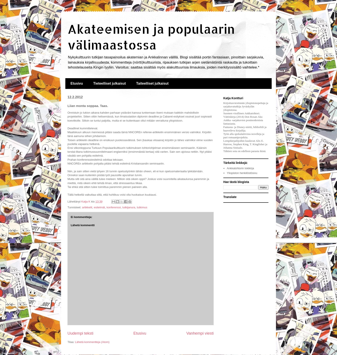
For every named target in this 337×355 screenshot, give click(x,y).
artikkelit (87, 207)
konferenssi (114, 207)
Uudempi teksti (80, 333)
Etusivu (76, 83)
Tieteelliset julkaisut (109, 83)
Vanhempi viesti (200, 333)
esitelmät (99, 207)
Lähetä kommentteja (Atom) (92, 342)
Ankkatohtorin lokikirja (240, 168)
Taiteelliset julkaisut (152, 83)
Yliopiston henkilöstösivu (242, 173)
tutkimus (142, 207)
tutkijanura (128, 207)
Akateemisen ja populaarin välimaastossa (151, 37)
